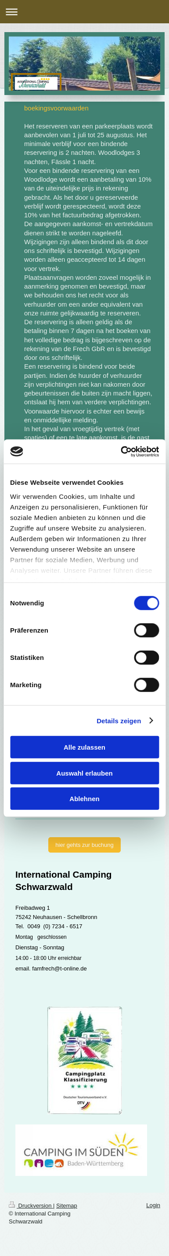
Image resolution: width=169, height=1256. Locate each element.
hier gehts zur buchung (84, 845)
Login (153, 1205)
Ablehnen (84, 798)
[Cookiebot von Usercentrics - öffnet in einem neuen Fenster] (121, 451)
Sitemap (66, 1205)
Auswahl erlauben (84, 772)
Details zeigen (119, 720)
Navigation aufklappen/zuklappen (84, 11)
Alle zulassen (84, 747)
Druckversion (31, 1205)
